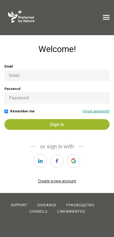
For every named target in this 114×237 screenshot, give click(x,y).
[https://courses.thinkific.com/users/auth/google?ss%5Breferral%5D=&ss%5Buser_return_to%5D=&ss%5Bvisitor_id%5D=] (73, 161)
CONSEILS (38, 211)
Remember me (22, 111)
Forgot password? (96, 111)
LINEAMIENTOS (71, 211)
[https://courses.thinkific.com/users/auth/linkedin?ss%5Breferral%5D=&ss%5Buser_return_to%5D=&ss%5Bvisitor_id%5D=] (40, 161)
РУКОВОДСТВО (80, 205)
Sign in (57, 124)
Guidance (46, 205)
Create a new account (57, 181)
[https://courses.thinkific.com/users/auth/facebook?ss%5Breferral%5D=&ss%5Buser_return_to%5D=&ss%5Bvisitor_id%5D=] (57, 161)
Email (8, 66)
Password (12, 89)
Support (19, 205)
